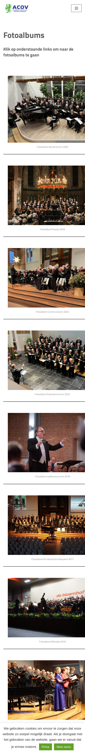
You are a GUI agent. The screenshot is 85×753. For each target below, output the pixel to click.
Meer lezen (64, 747)
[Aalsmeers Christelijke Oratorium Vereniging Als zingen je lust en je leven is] (16, 8)
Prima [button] (45, 747)
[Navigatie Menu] (76, 8)
